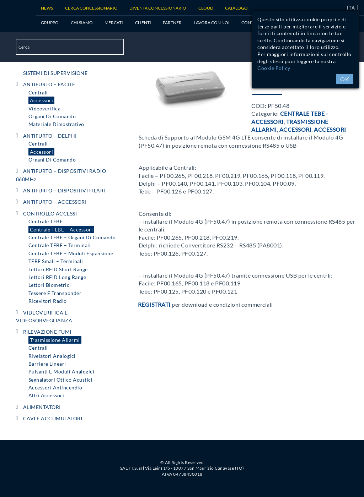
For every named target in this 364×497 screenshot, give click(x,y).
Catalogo (236, 8)
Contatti (251, 22)
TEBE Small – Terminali (55, 261)
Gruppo (50, 22)
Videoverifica (44, 108)
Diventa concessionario (157, 8)
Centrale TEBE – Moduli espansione (70, 253)
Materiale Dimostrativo (56, 124)
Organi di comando (52, 116)
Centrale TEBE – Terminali (59, 245)
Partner (172, 22)
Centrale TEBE (45, 221)
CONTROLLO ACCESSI (50, 214)
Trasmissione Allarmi (55, 340)
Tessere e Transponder (55, 293)
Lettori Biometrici (49, 285)
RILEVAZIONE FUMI (47, 332)
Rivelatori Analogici (52, 356)
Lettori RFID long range (57, 277)
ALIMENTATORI (42, 407)
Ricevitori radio (47, 301)
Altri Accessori (46, 395)
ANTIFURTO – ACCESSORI (55, 202)
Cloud (205, 8)
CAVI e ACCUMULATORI (52, 418)
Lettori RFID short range (58, 269)
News (47, 8)
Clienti (143, 22)
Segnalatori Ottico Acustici (60, 380)
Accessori (41, 100)
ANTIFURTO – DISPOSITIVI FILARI (64, 190)
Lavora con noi (212, 22)
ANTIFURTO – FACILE (49, 84)
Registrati (154, 304)
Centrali (38, 92)
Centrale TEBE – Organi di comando (72, 237)
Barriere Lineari (47, 364)
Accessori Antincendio (55, 387)
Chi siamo (82, 22)
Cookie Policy (273, 68)
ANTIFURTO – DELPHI (50, 136)
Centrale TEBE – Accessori (61, 229)
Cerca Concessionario (91, 8)
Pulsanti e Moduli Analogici (61, 371)
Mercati (114, 22)
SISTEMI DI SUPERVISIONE (55, 73)
